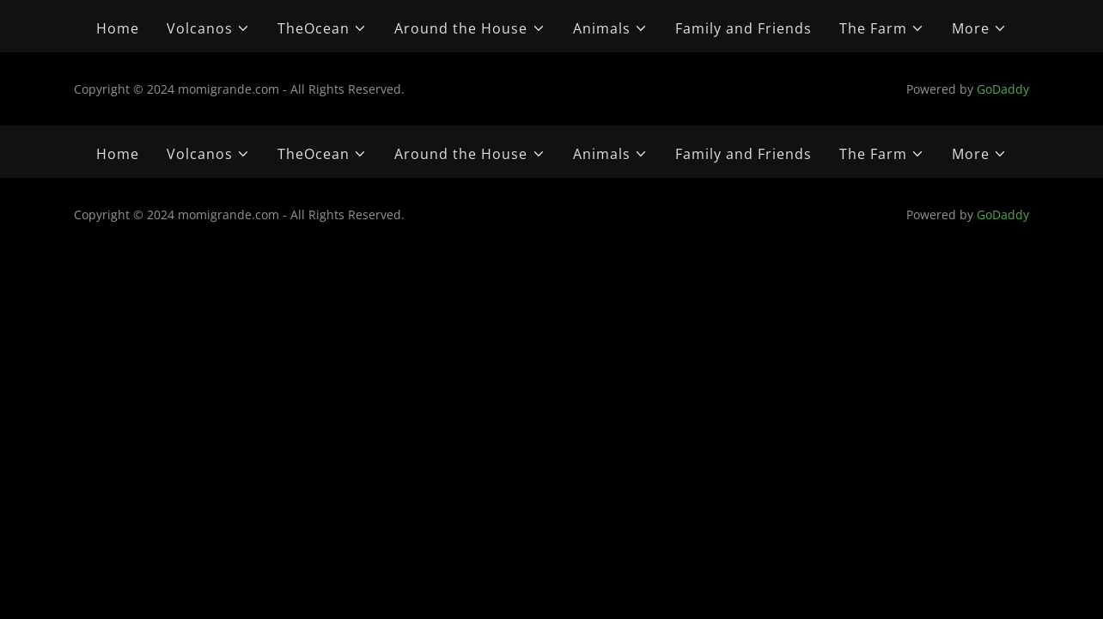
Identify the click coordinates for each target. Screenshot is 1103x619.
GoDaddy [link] (1003, 89)
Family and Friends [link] (743, 28)
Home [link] (117, 28)
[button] (208, 28)
